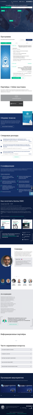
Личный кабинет (3, 1)
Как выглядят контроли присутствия (9, 366)
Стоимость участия (6, 353)
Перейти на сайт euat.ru (13, 324)
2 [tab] (15, 395)
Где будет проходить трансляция (9, 358)
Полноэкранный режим (6, 10)
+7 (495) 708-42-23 (14, 1)
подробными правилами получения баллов (17, 216)
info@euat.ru (22, 1)
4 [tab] (17, 395)
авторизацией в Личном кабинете (9, 236)
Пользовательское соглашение (11, 413)
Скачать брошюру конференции (7, 126)
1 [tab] (14, 395)
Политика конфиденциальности (21, 413)
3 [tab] (16, 395)
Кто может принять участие (7, 349)
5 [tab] (18, 395)
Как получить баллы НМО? (7, 362)
